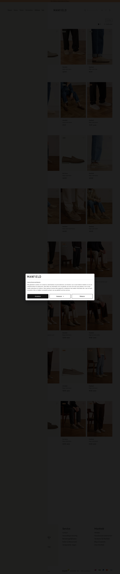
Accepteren (38, 296)
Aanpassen (60, 296)
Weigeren (82, 296)
